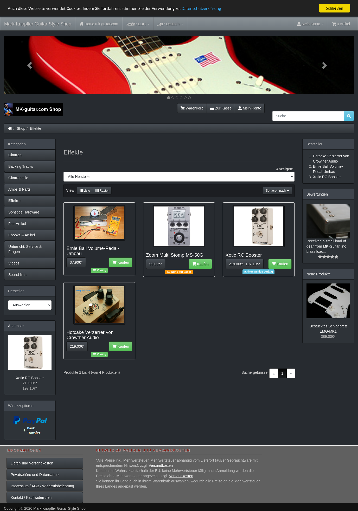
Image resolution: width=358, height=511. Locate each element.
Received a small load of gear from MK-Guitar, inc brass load (326, 246)
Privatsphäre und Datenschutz (35, 475)
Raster (102, 190)
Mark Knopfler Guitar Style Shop (37, 24)
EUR (137, 24)
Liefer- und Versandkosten (32, 463)
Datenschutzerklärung (201, 8)
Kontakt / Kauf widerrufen (31, 497)
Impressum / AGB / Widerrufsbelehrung (42, 486)
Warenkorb (192, 108)
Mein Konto (249, 108)
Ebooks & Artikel (21, 235)
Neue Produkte (318, 274)
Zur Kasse (221, 108)
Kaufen (120, 262)
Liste (85, 190)
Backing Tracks (20, 166)
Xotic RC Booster (30, 378)
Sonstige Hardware (23, 212)
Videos (14, 263)
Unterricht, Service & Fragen (25, 249)
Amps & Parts (19, 189)
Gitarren (15, 155)
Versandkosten (161, 465)
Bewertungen (317, 194)
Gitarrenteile (18, 178)
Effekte (35, 128)
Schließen (334, 8)
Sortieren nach (277, 190)
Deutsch (170, 24)
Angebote (16, 326)
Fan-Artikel (17, 224)
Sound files (17, 275)
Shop (21, 128)
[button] (30, 65)
